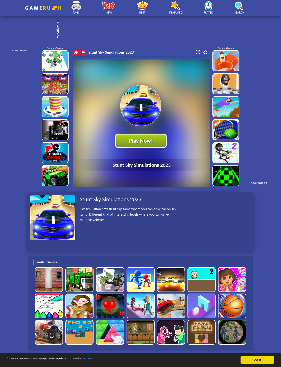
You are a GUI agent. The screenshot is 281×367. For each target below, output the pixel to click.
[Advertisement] (143, 29)
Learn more (140, 360)
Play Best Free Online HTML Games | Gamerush (43, 8)
